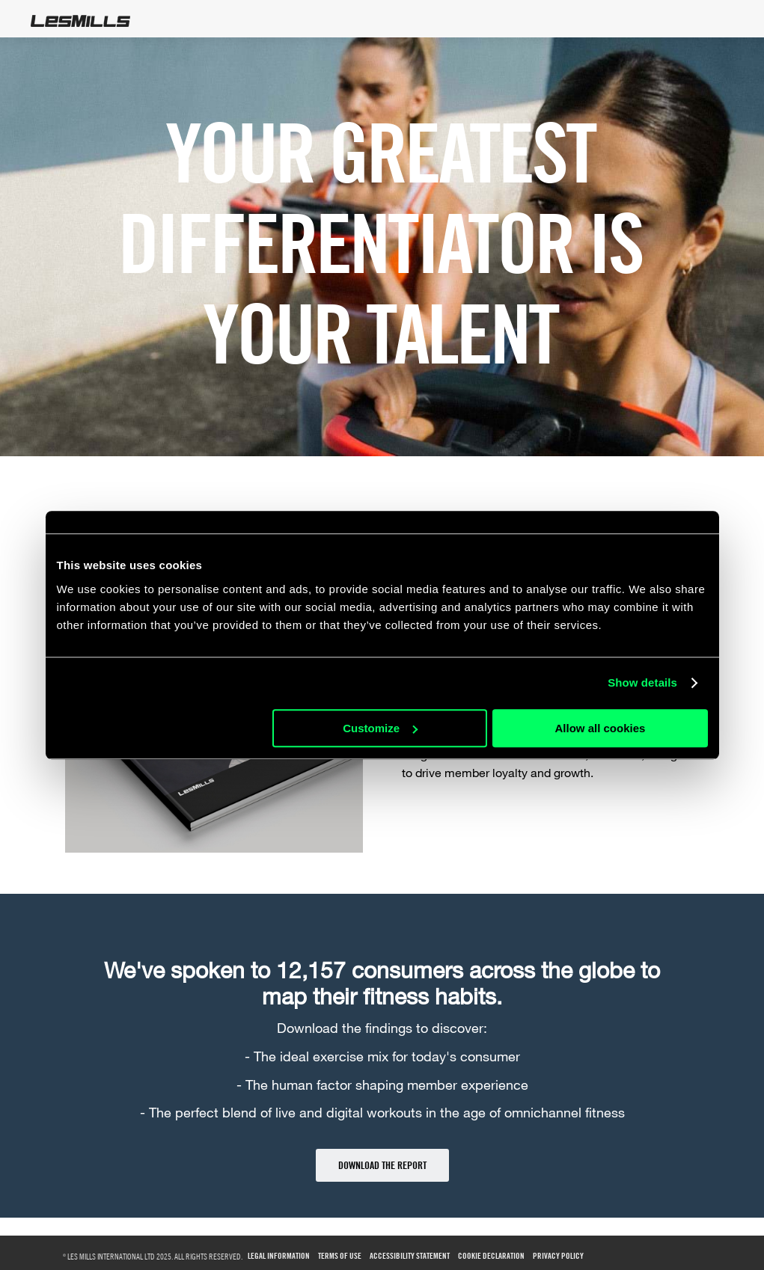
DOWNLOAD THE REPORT (382, 1165)
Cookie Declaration (491, 1256)
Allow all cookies (600, 728)
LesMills (80, 21)
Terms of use (339, 1256)
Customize (380, 728)
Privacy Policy (558, 1256)
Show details (642, 682)
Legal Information (279, 1256)
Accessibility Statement (410, 1256)
